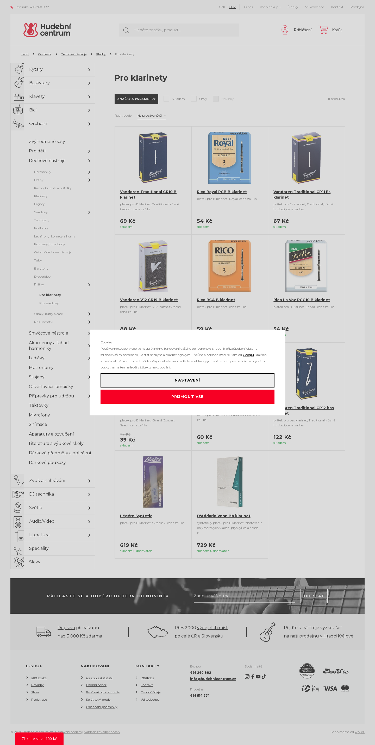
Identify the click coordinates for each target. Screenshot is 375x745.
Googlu (248, 350)
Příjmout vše (188, 399)
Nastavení (187, 378)
